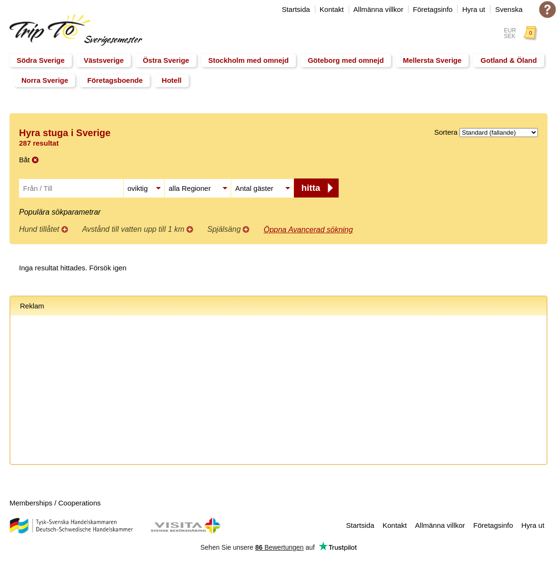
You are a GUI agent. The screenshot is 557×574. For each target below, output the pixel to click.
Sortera (446, 132)
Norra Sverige (44, 80)
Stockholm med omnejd (248, 60)
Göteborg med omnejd (346, 60)
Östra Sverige (166, 60)
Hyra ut (473, 9)
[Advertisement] (278, 391)
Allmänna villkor (378, 9)
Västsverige (104, 60)
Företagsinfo (432, 9)
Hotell (172, 80)
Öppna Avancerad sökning (308, 230)
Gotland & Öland (508, 60)
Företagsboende (115, 80)
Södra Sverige (41, 60)
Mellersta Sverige (432, 60)
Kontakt (332, 9)
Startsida (296, 9)
